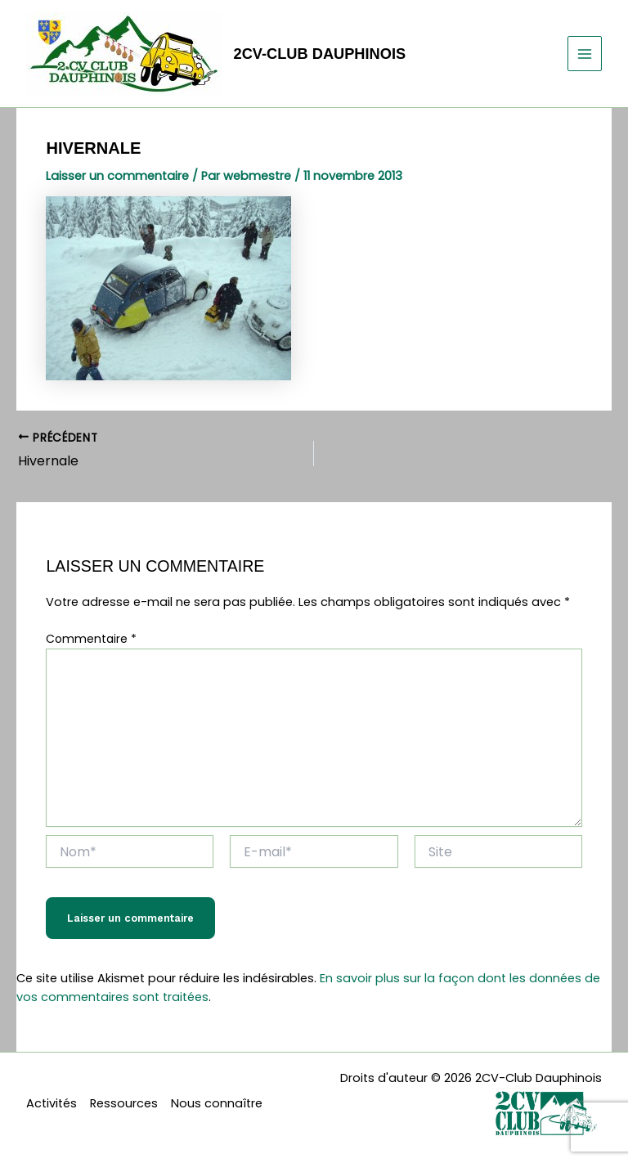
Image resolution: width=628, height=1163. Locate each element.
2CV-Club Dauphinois (320, 53)
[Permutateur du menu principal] (584, 53)
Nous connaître (216, 1103)
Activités (51, 1103)
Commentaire (91, 639)
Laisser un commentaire (117, 176)
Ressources (124, 1103)
